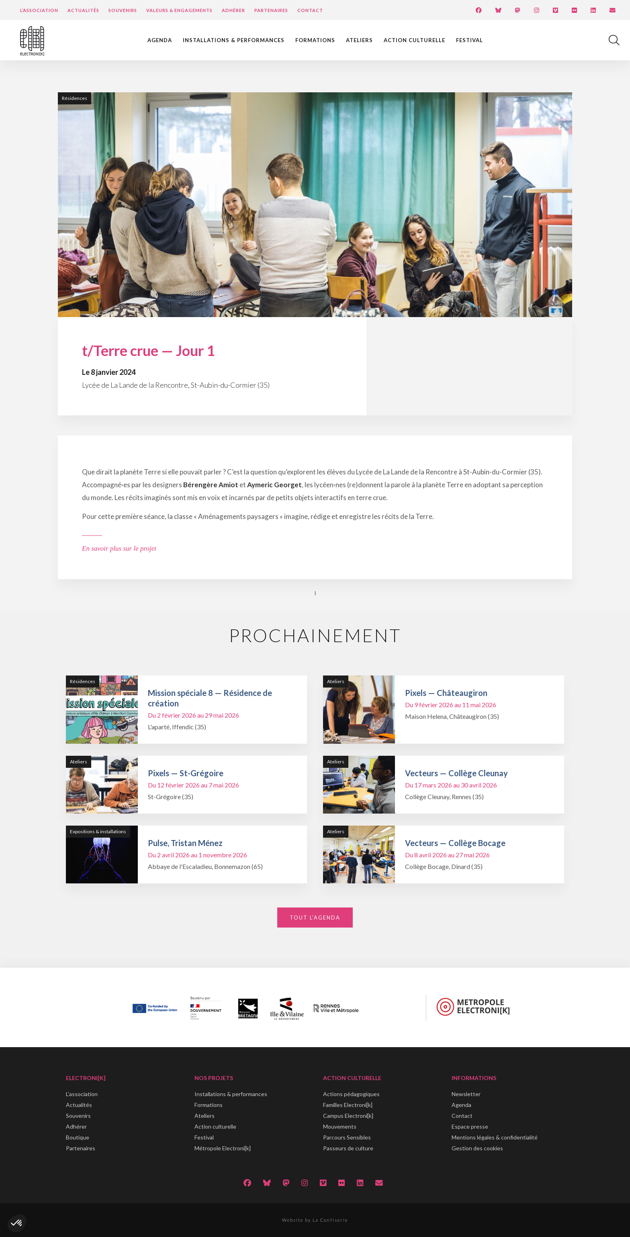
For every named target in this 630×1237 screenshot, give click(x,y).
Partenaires (271, 10)
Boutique (77, 1137)
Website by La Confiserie (315, 1220)
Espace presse (470, 1126)
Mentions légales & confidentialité (495, 1137)
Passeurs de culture (348, 1148)
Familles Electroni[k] (347, 1104)
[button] (17, 1223)
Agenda (159, 40)
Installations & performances (233, 40)
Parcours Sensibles (347, 1137)
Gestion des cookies (477, 1148)
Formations (315, 40)
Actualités (83, 10)
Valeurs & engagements (179, 10)
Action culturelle (414, 40)
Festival (469, 40)
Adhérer (233, 10)
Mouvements (339, 1126)
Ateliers (359, 40)
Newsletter (466, 1094)
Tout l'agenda (315, 917)
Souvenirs (122, 10)
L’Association (39, 10)
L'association (82, 1094)
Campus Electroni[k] (348, 1115)
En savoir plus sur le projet (119, 548)
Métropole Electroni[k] (222, 1148)
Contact (310, 10)
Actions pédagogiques (351, 1094)
